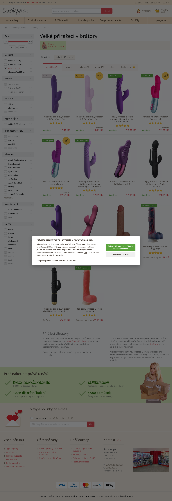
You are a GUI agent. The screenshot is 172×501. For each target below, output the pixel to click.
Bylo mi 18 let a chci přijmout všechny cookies (120, 247)
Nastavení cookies (120, 254)
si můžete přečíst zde (67, 261)
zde (85, 252)
